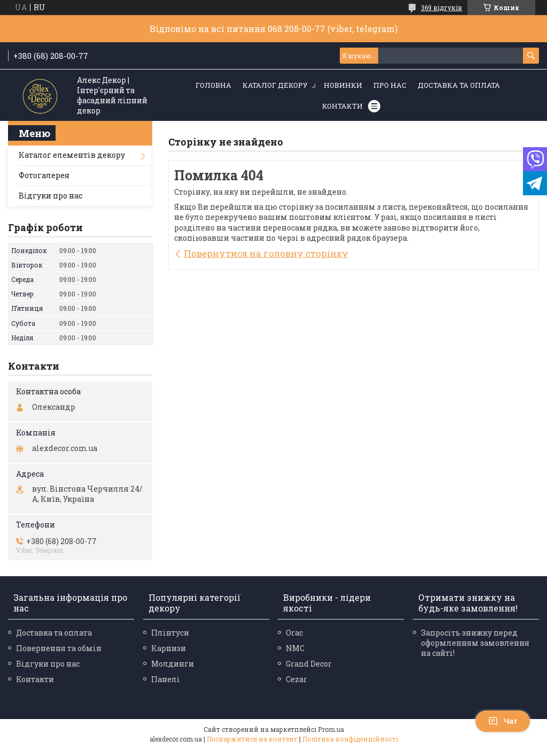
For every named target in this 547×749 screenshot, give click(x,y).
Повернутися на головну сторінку (266, 253)
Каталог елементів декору (72, 155)
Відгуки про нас (50, 195)
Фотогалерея (44, 175)
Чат (502, 721)
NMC (295, 648)
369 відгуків (441, 7)
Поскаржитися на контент (252, 739)
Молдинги (172, 664)
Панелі (165, 679)
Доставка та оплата (459, 85)
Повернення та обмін (58, 648)
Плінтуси (170, 633)
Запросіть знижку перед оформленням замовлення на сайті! (475, 643)
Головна (213, 85)
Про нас (390, 85)
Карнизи (168, 648)
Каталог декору (275, 85)
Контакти (342, 106)
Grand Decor (309, 664)
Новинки (343, 85)
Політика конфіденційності (350, 739)
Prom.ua (331, 729)
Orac (294, 633)
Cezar (296, 679)
